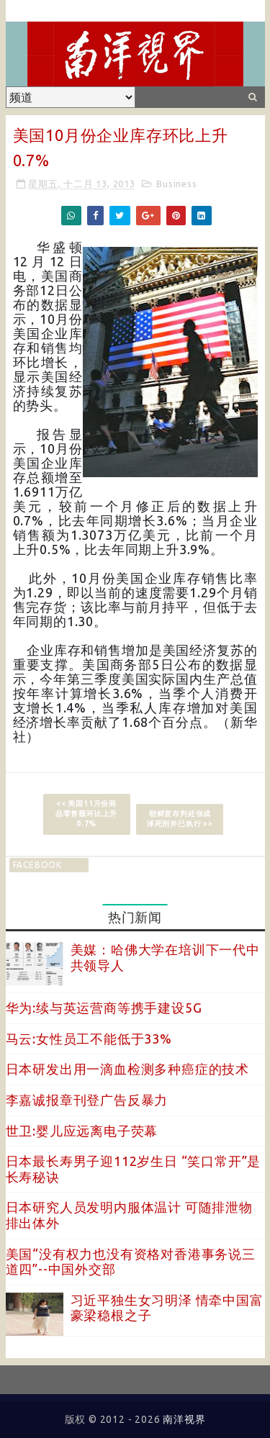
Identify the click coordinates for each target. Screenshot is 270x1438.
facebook (37, 864)
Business (176, 183)
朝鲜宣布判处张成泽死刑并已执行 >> (180, 819)
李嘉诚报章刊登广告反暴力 (87, 1100)
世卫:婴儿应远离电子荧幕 (82, 1130)
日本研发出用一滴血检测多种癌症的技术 (127, 1069)
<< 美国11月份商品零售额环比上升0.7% (86, 814)
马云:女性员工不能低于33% (89, 1038)
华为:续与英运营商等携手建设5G (104, 1007)
